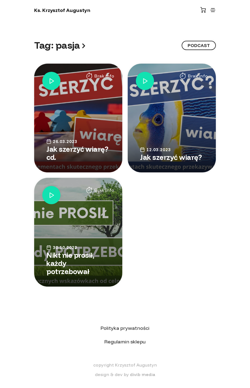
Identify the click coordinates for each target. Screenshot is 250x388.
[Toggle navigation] (213, 10)
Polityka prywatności (125, 328)
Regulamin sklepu (125, 342)
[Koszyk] (203, 10)
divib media (142, 374)
